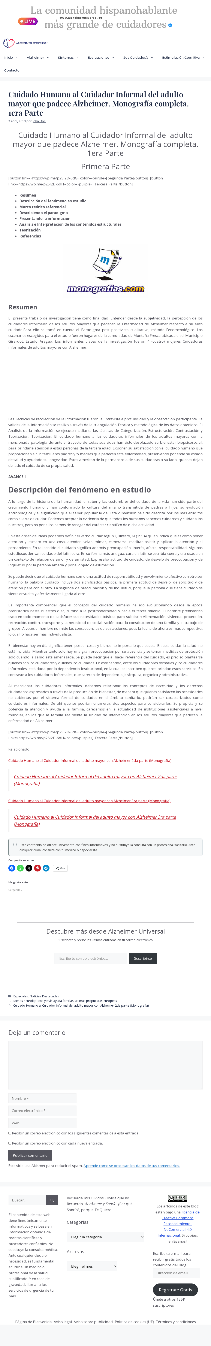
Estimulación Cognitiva (185, 57)
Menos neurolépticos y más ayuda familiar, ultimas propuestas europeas (65, 1001)
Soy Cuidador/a (140, 57)
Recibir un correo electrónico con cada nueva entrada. (57, 1143)
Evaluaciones (103, 57)
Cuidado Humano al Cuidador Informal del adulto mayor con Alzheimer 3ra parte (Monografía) (89, 800)
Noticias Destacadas (44, 996)
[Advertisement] (40, 382)
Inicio (13, 57)
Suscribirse (143, 958)
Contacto (11, 70)
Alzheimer (40, 57)
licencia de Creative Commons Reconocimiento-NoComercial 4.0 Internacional (179, 1224)
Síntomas (70, 57)
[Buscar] (52, 1200)
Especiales (20, 996)
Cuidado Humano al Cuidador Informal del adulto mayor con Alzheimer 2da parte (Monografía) (89, 760)
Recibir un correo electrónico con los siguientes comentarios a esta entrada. (75, 1133)
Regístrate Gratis (175, 1290)
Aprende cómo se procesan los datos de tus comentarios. (132, 1165)
